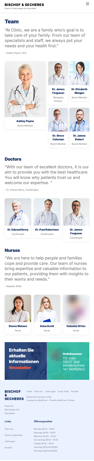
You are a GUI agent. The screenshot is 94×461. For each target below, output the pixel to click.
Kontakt (74, 392)
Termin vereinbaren (14, 436)
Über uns (38, 392)
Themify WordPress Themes (61, 401)
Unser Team (63, 392)
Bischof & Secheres (37, 398)
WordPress (42, 401)
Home (29, 392)
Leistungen (50, 392)
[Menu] (87, 3)
